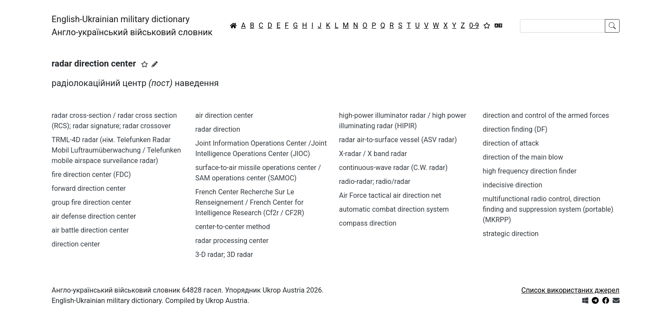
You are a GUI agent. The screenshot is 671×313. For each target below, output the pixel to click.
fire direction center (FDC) (91, 174)
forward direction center (89, 188)
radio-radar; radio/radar (375, 181)
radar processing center (232, 240)
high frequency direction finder (530, 171)
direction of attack (511, 143)
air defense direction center (94, 216)
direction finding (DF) (515, 129)
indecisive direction (513, 185)
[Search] (562, 26)
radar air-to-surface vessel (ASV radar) (398, 140)
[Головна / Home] (233, 25)
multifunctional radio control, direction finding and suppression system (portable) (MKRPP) (548, 209)
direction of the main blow (523, 157)
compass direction (368, 223)
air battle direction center (90, 230)
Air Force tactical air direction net (390, 195)
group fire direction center (92, 202)
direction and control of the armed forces (546, 115)
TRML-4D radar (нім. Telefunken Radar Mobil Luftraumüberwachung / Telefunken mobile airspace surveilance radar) (116, 150)
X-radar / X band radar (373, 154)
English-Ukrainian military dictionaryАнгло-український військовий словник (132, 25)
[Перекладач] (498, 25)
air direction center (224, 115)
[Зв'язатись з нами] (616, 300)
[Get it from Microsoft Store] (585, 300)
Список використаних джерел (570, 290)
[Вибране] (486, 25)
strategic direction (511, 234)
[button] (144, 64)
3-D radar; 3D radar (224, 254)
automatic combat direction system (394, 209)
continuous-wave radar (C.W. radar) (393, 167)
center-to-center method (233, 227)
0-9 (474, 25)
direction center (76, 244)
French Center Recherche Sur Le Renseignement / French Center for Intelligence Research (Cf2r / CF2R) (250, 202)
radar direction (218, 129)
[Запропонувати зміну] (155, 64)
